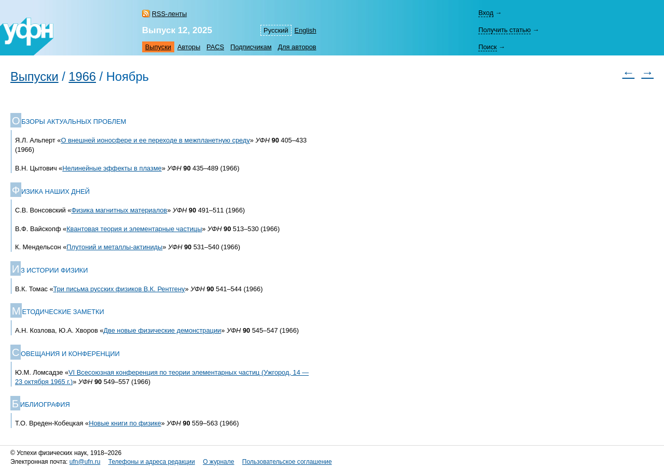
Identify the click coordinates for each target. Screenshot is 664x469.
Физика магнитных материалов (119, 210)
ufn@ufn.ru (85, 461)
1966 (82, 76)
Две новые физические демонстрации (162, 330)
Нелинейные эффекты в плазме (111, 168)
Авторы (188, 47)
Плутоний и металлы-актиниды (114, 247)
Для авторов (297, 47)
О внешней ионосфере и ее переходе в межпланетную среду (155, 140)
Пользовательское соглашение (287, 461)
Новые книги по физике (125, 423)
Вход (485, 13)
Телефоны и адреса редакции (151, 461)
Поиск (487, 47)
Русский (276, 30)
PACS (215, 47)
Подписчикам (250, 47)
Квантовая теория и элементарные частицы (134, 229)
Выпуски (158, 47)
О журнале (218, 461)
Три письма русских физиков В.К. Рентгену (119, 289)
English (305, 30)
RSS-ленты (169, 14)
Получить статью (504, 30)
